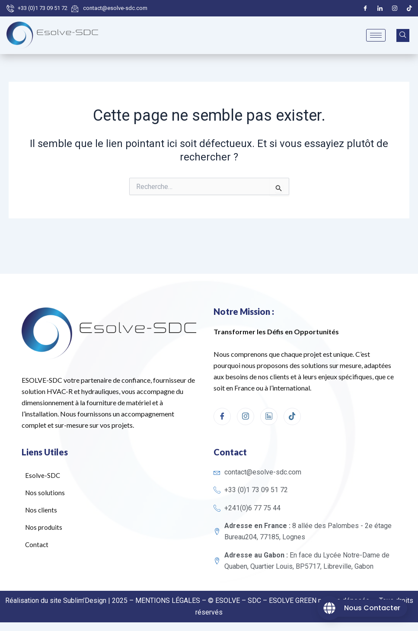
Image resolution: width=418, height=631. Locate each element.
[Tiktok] (409, 8)
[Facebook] (365, 8)
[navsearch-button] (402, 35)
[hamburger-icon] (376, 35)
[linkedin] (269, 416)
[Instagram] (394, 8)
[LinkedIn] (379, 8)
